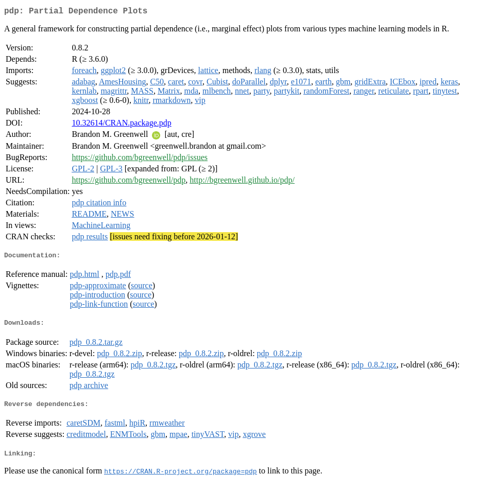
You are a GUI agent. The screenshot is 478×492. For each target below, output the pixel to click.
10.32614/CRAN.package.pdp (121, 124)
